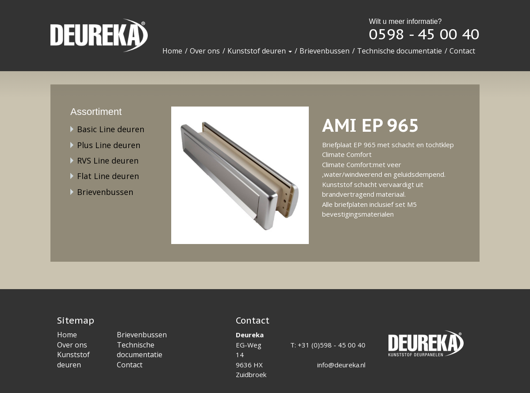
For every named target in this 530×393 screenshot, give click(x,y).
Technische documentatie (399, 51)
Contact (462, 51)
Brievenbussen (324, 51)
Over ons (205, 51)
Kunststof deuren (259, 51)
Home (172, 51)
